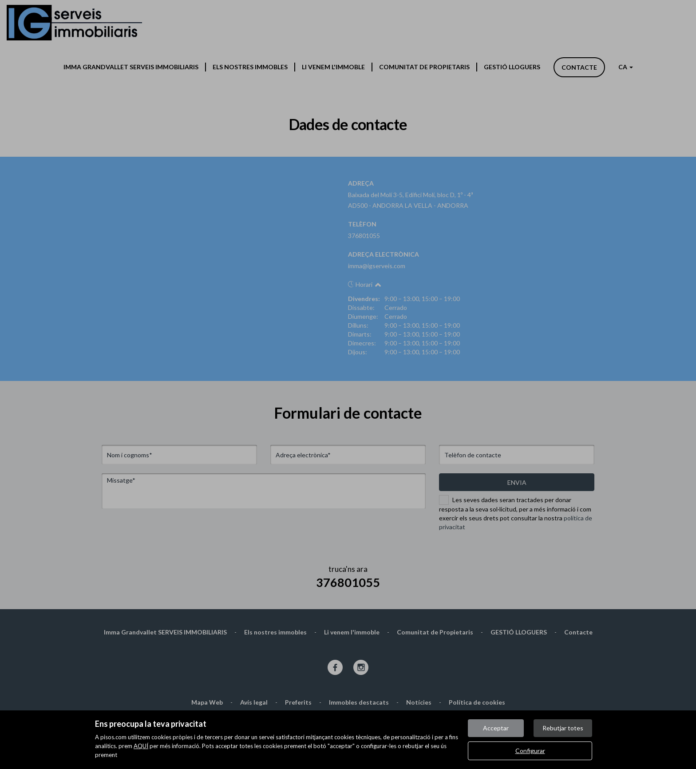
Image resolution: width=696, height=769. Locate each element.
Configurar (530, 750)
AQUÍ (141, 745)
